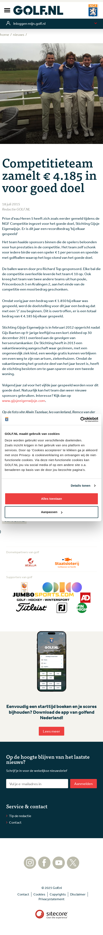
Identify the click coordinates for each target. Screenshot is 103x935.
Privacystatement (51, 899)
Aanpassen (51, 512)
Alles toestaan (51, 498)
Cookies (39, 894)
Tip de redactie (20, 816)
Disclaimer (78, 894)
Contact (15, 822)
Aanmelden (83, 783)
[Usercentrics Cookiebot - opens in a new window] (80, 419)
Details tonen (80, 485)
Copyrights (58, 894)
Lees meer (51, 731)
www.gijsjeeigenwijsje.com (23, 400)
